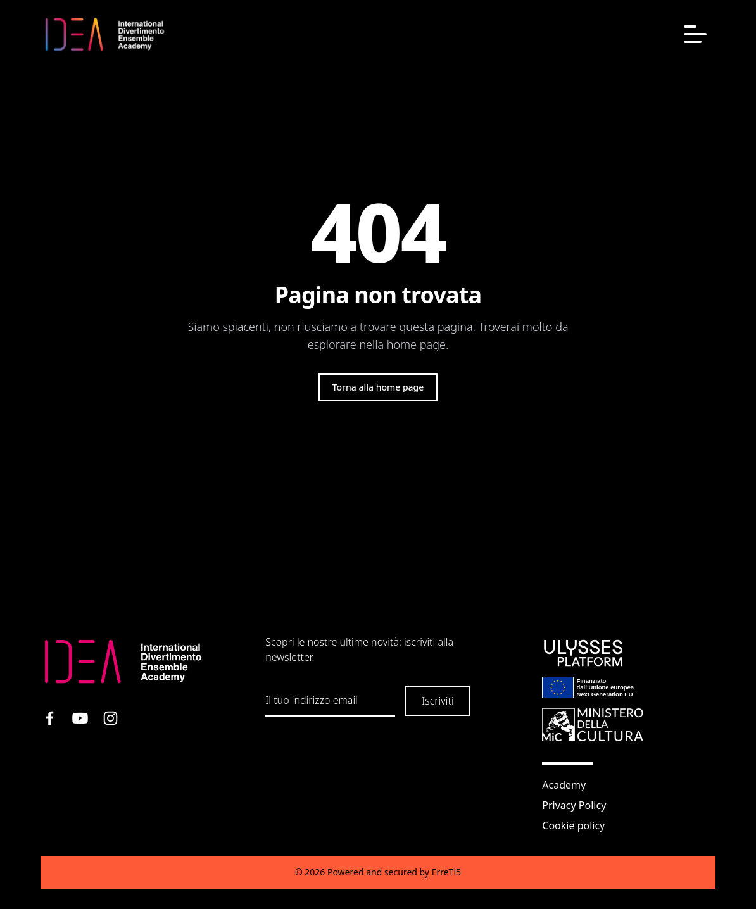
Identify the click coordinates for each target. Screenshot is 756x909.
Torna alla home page (378, 387)
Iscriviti (437, 701)
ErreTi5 (446, 872)
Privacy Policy (574, 805)
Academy (564, 785)
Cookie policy (573, 825)
